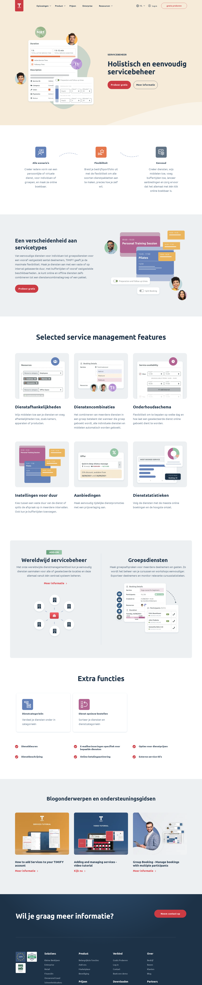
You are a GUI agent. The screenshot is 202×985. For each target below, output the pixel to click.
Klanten (150, 969)
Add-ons (82, 965)
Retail (47, 969)
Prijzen (72, 6)
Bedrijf (150, 960)
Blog (149, 973)
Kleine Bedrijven (52, 960)
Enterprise (87, 6)
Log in (116, 965)
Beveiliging (84, 973)
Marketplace (84, 969)
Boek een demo (120, 973)
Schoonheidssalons (53, 982)
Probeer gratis (119, 84)
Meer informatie (145, 84)
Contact (116, 969)
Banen (150, 965)
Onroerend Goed (52, 978)
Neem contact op (170, 913)
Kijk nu (78, 870)
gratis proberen (174, 5)
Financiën (48, 973)
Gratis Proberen (120, 960)
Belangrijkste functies (89, 960)
